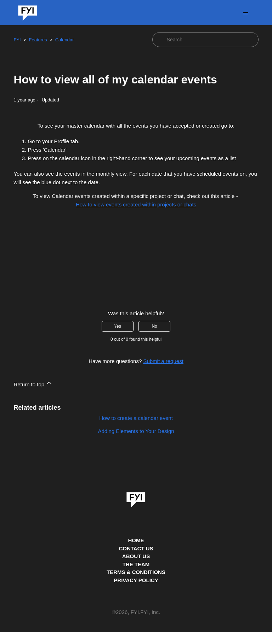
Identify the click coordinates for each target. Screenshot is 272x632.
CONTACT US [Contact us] (136, 548)
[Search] (205, 40)
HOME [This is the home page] (136, 540)
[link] (136, 497)
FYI (17, 39)
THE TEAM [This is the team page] (136, 564)
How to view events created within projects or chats (136, 204)
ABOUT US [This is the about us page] (136, 556)
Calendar (64, 39)
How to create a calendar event (136, 418)
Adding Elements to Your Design (136, 431)
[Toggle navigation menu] (246, 12)
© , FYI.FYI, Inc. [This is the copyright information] (136, 612)
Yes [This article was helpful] (117, 326)
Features (38, 39)
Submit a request (163, 361)
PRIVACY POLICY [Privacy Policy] (136, 580)
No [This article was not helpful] (154, 326)
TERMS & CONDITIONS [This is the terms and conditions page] (136, 572)
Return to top (33, 383)
